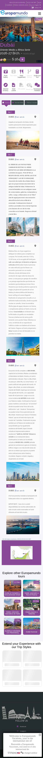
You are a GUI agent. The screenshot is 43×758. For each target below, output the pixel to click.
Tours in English (35, 5)
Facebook (21, 719)
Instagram (21, 723)
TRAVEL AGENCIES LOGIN (20, 5)
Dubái (7, 45)
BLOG (39, 2)
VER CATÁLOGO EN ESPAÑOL (15, 2)
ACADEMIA (7, 5)
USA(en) (37, 7)
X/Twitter (21, 728)
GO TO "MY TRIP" (31, 2)
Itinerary (6, 102)
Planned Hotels (17, 102)
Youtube (21, 732)
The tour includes (31, 102)
